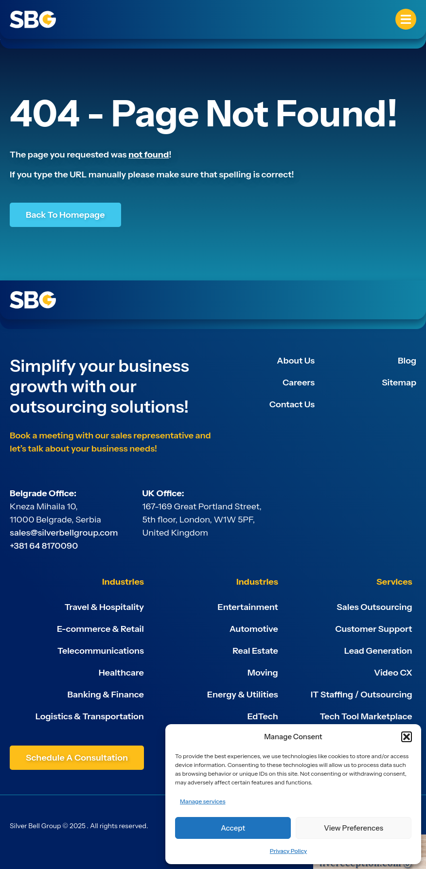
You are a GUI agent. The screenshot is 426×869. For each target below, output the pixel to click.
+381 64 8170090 (44, 545)
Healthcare (121, 673)
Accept (233, 828)
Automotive (254, 629)
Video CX (393, 673)
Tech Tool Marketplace (366, 716)
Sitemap (399, 382)
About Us (296, 360)
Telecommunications (100, 651)
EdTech (263, 716)
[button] (406, 737)
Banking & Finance (106, 694)
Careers (299, 382)
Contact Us (292, 404)
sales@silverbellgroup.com (64, 532)
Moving (263, 673)
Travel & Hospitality (104, 607)
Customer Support (373, 629)
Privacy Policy (288, 850)
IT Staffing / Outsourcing (361, 694)
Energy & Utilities (242, 694)
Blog (407, 360)
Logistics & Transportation (90, 716)
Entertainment (247, 607)
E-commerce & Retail (100, 629)
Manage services (202, 801)
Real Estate (255, 651)
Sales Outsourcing (374, 607)
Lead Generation (378, 651)
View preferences (353, 828)
